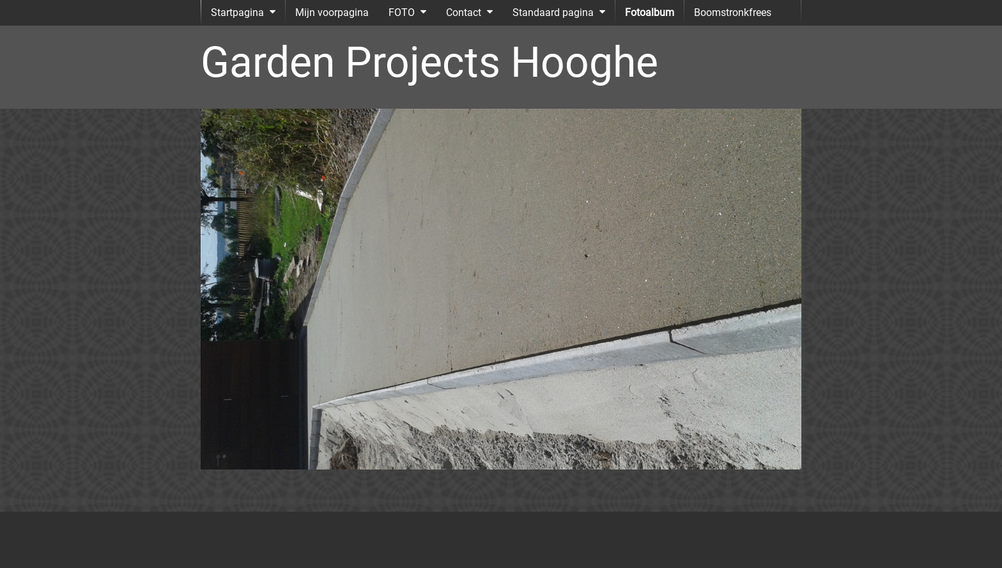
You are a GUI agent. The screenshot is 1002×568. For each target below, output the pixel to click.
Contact (463, 12)
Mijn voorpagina (332, 12)
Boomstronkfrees (732, 12)
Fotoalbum (649, 12)
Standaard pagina (553, 12)
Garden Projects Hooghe (429, 62)
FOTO (402, 12)
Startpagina (237, 12)
